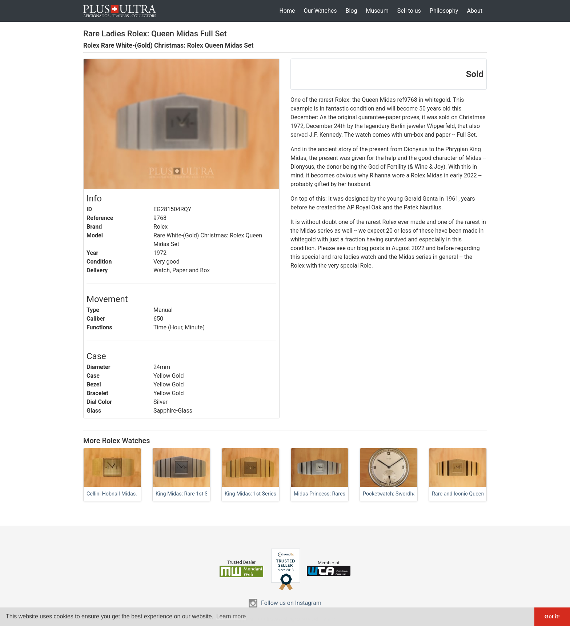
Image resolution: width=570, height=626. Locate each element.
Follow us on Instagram (291, 602)
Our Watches (320, 10)
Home (287, 10)
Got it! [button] (552, 616)
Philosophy (444, 10)
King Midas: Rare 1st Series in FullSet (199, 494)
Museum (377, 10)
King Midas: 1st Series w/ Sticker (263, 494)
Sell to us (409, 10)
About (474, 10)
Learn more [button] (231, 616)
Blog (351, 10)
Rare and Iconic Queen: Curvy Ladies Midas (482, 494)
